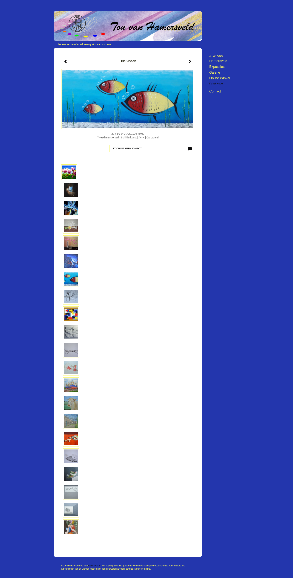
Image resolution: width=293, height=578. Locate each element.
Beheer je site (66, 44)
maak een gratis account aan (94, 44)
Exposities (217, 67)
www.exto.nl (94, 565)
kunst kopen (216, 83)
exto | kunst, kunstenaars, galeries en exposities (64, 3)
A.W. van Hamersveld (218, 58)
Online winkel (219, 78)
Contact (215, 91)
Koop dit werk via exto (127, 148)
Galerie (214, 72)
